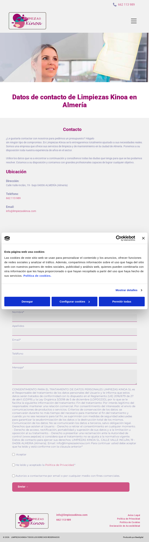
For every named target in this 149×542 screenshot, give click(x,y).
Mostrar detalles (127, 290)
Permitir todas (121, 301)
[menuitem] (134, 515)
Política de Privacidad (59, 465)
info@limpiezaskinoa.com (71, 514)
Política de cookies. (37, 275)
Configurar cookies (74, 301)
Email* (16, 339)
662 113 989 (63, 519)
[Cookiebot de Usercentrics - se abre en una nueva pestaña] (118, 238)
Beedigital (139, 537)
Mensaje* (18, 367)
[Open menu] (134, 21)
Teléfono (17, 353)
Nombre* (18, 312)
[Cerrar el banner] (143, 238)
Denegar (27, 301)
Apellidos (18, 326)
